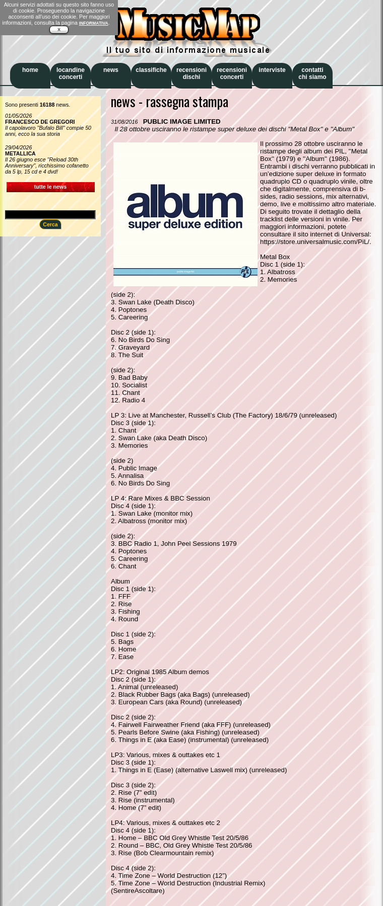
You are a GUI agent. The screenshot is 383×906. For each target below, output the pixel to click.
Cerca (50, 224)
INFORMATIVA (93, 23)
